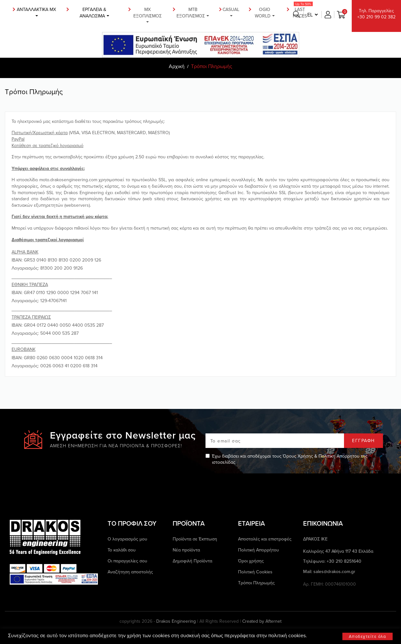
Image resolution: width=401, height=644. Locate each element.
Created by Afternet (262, 621)
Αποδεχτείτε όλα (368, 636)
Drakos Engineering (176, 621)
